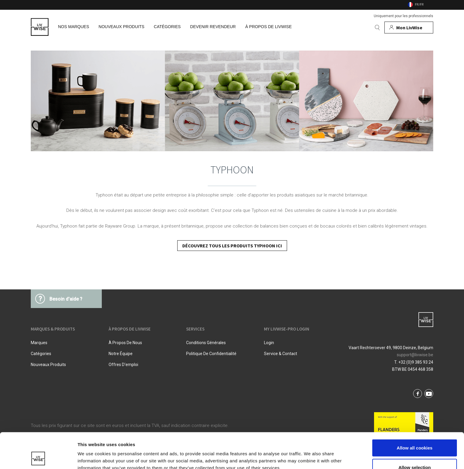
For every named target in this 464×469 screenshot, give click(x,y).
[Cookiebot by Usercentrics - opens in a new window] (38, 457)
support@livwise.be (415, 354)
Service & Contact (280, 353)
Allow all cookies (415, 414)
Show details (310, 453)
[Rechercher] (377, 27)
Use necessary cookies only (414, 453)
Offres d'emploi (123, 364)
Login (269, 342)
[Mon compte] (408, 27)
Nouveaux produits (48, 364)
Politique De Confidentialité (211, 353)
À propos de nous (125, 342)
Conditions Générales (206, 342)
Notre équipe (121, 353)
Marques (39, 342)
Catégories (41, 353)
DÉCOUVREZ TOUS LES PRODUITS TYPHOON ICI (232, 246)
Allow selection (414, 433)
